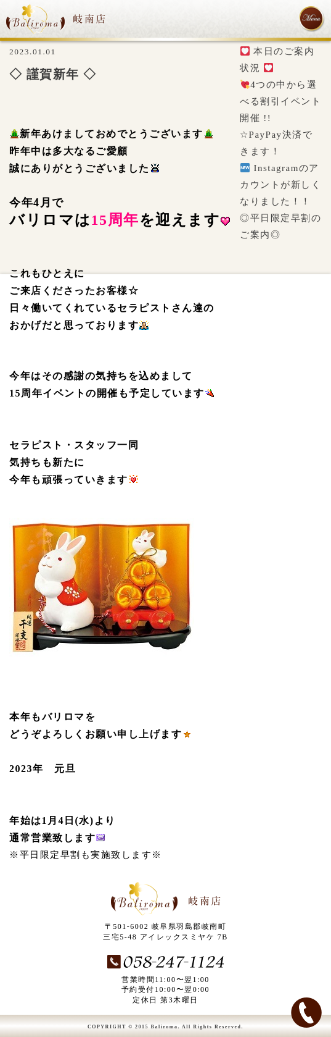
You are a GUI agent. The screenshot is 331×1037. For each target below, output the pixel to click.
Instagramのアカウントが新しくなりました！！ (280, 184)
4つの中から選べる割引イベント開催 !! (280, 101)
